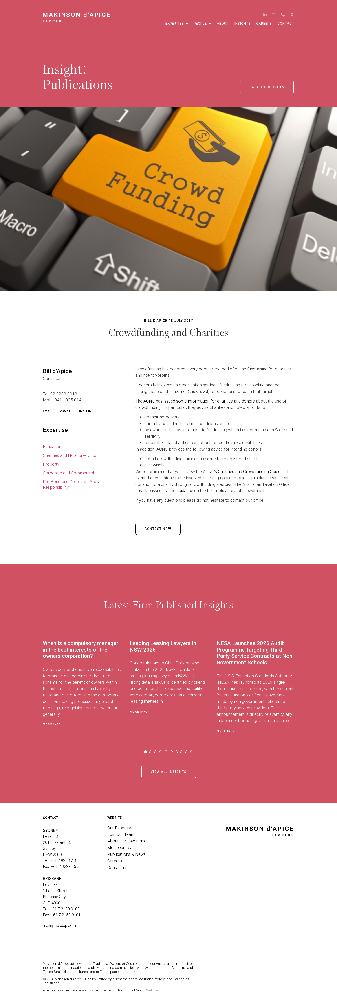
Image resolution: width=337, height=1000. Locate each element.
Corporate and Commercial (68, 472)
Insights (242, 24)
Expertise (176, 23)
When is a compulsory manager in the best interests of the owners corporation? (80, 649)
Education (52, 446)
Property (51, 464)
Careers (264, 24)
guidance (184, 490)
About (223, 24)
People (202, 23)
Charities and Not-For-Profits (69, 455)
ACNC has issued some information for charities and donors (199, 401)
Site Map (134, 990)
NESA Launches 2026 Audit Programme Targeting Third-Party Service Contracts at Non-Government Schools (255, 653)
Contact (286, 24)
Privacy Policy (83, 990)
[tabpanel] (86, 685)
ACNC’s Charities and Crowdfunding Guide (241, 471)
